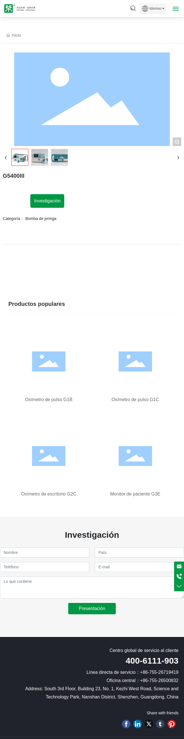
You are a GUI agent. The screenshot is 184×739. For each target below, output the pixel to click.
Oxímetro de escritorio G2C (48, 494)
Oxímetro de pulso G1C (135, 399)
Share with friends (162, 713)
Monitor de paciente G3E (135, 494)
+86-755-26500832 (159, 680)
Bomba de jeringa (41, 218)
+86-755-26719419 (159, 672)
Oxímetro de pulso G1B (48, 399)
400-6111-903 (152, 660)
